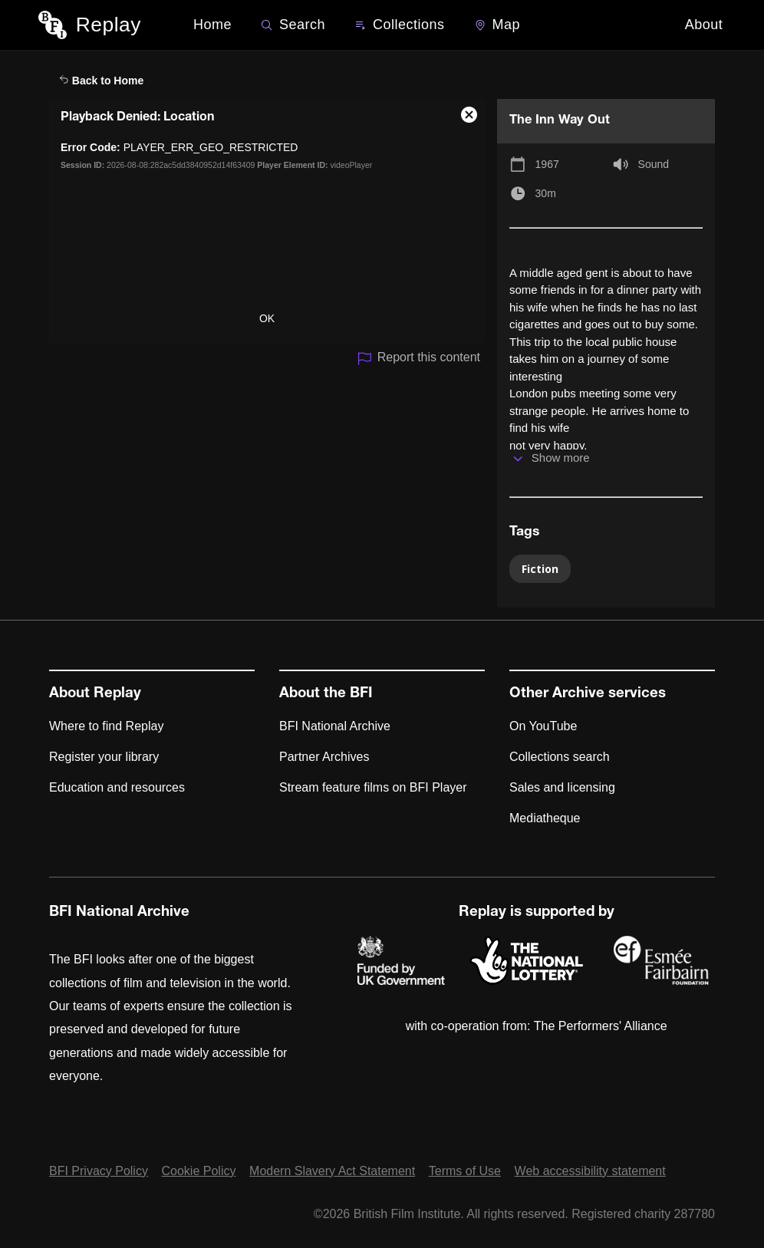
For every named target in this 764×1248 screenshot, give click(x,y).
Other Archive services (587, 694)
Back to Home (101, 80)
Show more (561, 457)
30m (545, 193)
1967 (547, 164)
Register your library (104, 756)
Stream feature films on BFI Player (373, 787)
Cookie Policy (199, 1170)
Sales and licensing (562, 787)
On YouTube (543, 726)
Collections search (559, 756)
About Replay (95, 694)
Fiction (540, 568)
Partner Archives (324, 756)
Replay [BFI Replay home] (108, 24)
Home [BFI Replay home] (212, 24)
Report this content (418, 359)
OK (267, 318)
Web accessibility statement (590, 1170)
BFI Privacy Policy (98, 1170)
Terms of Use (465, 1170)
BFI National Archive (334, 726)
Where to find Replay (106, 726)
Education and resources (117, 787)
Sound (653, 164)
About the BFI (326, 694)
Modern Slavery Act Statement (332, 1170)
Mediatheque (545, 818)
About (704, 24)
